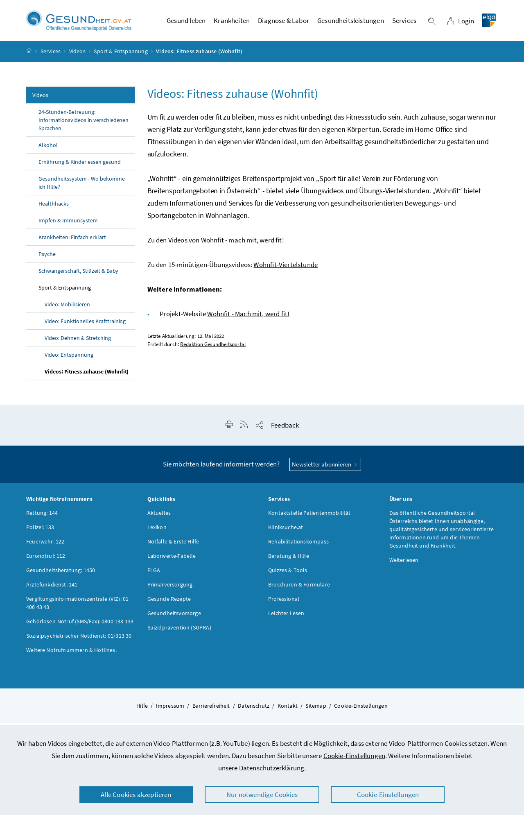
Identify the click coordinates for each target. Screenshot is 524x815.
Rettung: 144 (42, 516)
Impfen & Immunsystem (68, 224)
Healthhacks (53, 207)
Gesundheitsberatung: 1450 (60, 573)
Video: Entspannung (69, 358)
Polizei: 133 (40, 530)
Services (51, 55)
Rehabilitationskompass (298, 545)
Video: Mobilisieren (67, 308)
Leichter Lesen (286, 616)
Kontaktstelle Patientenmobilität (309, 516)
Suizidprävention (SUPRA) (179, 631)
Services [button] (404, 22)
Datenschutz (253, 709)
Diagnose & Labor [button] (283, 22)
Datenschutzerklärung (272, 767)
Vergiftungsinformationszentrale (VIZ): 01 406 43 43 (77, 606)
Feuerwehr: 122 (45, 545)
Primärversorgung (170, 588)
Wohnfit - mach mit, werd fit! (242, 243)
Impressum (170, 709)
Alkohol (48, 148)
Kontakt (288, 709)
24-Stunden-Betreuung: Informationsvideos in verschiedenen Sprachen (83, 124)
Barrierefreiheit (211, 709)
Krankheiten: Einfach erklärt (72, 240)
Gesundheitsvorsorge (174, 616)
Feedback (285, 429)
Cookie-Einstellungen (354, 755)
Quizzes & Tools (287, 573)
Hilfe (142, 709)
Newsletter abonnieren (325, 468)
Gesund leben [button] (186, 22)
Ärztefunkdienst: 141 (52, 588)
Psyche (47, 257)
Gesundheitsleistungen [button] (350, 22)
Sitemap (315, 709)
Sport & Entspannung (120, 55)
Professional (283, 602)
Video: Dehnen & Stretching (78, 341)
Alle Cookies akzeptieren (136, 794)
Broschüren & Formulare (299, 588)
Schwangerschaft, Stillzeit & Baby (78, 274)
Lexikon (157, 530)
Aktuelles (159, 516)
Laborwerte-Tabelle (171, 559)
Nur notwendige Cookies (262, 794)
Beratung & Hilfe (288, 559)
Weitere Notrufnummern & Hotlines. (71, 653)
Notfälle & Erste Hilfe (173, 545)
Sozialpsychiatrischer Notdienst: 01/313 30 (78, 639)
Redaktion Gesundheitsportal (213, 347)
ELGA (153, 573)
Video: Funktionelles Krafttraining (85, 324)
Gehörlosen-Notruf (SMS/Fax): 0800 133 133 (79, 625)
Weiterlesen (404, 563)
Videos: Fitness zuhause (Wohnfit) (87, 375)
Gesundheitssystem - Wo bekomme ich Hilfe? (81, 186)
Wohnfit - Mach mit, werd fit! (248, 317)
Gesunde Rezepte (169, 602)
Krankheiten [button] (232, 22)
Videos (77, 55)
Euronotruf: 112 (46, 559)
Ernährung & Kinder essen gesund (80, 165)
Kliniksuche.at (285, 530)
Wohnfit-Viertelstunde (285, 268)
